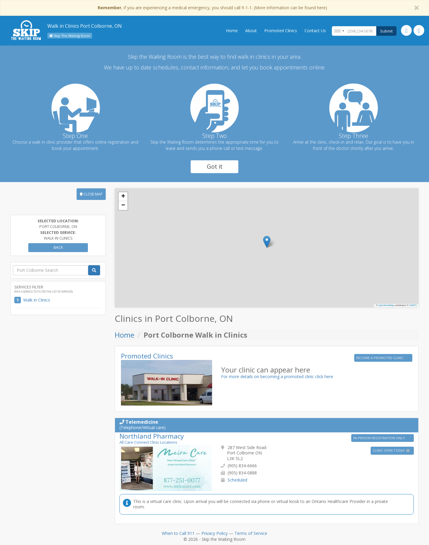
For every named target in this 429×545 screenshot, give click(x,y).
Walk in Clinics (36, 300)
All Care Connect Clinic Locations (148, 442)
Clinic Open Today (391, 450)
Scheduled (237, 480)
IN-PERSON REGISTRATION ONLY (379, 438)
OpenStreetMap (386, 305)
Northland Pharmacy (151, 435)
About (251, 30)
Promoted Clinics (280, 30)
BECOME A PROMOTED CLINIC (380, 357)
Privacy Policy (214, 533)
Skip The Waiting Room (69, 35)
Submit (386, 31)
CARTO (413, 305)
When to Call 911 (178, 533)
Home (232, 30)
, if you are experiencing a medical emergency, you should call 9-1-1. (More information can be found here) (212, 7)
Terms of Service (250, 533)
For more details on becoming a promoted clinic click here (277, 376)
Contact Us (315, 30)
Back (58, 247)
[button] (267, 242)
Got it (215, 166)
